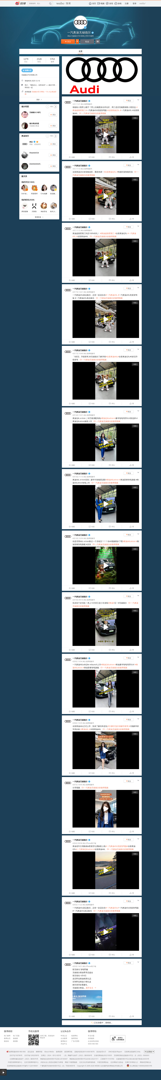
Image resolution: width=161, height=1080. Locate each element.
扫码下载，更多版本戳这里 (47, 1037)
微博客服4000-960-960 (16, 1052)
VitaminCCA (34, 153)
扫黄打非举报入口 (131, 1062)
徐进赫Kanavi (55, 193)
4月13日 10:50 (78, 538)
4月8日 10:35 (77, 723)
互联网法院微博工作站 (132, 1052)
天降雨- (34, 211)
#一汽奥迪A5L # (112, 295)
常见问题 (91, 1036)
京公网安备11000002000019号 (139, 1066)
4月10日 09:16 (78, 600)
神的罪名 (44, 211)
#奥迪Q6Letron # (108, 418)
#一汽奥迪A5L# (112, 907)
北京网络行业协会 (116, 1062)
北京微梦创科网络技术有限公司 (111, 1066)
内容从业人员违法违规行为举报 (52, 1062)
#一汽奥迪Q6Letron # (85, 849)
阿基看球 (34, 193)
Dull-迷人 (24, 193)
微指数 (15, 1041)
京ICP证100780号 (16, 1055)
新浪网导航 (68, 1052)
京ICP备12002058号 (31, 1055)
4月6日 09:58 (77, 843)
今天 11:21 (76, 104)
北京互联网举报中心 (31, 1062)
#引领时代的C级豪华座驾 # (118, 726)
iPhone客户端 (91, 843)
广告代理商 (75, 1041)
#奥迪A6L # (85, 729)
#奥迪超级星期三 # (108, 233)
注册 (127, 3)
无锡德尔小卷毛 (35, 112)
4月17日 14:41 (78, 292)
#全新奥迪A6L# (112, 356)
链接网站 (74, 1036)
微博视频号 (88, 104)
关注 (68, 41)
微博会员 (7, 1038)
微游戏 (6, 1041)
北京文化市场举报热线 (87, 1062)
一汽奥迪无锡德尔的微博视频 (92, 113)
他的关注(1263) (27, 182)
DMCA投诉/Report (115, 1052)
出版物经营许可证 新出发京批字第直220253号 (132, 1059)
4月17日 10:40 (78, 353)
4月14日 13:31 (78, 415)
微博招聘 (59, 1052)
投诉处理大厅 (101, 1052)
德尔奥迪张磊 (34, 123)
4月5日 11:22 (77, 905)
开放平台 (64, 1044)
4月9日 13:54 (77, 661)
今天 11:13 (76, 169)
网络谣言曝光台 (145, 1062)
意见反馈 (31, 1052)
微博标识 (64, 1041)
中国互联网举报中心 (15, 1062)
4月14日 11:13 (78, 477)
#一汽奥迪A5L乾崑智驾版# (117, 846)
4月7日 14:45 (77, 785)
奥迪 (31, 142)
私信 (87, 41)
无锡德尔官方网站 (38, 92)
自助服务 (91, 1038)
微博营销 (74, 1038)
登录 (134, 3)
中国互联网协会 (102, 1062)
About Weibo (49, 1052)
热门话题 (16, 1036)
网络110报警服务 (71, 1062)
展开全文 (91, 987)
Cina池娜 (44, 193)
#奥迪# (111, 603)
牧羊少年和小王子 (56, 211)
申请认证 (64, 1036)
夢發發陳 (25, 211)
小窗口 (135, 118)
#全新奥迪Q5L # (114, 110)
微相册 (15, 1038)
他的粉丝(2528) (27, 199)
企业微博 (64, 1038)
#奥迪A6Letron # (113, 479)
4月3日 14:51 (77, 966)
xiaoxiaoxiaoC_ (35, 164)
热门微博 (7, 1036)
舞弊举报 (39, 1052)
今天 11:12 (76, 230)
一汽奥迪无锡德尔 (80, 101)
